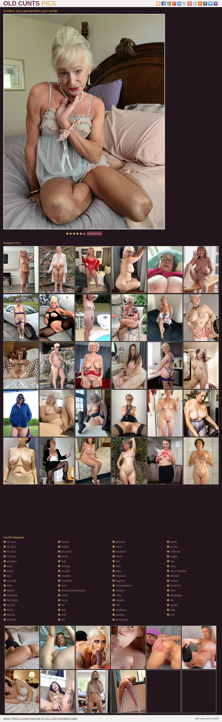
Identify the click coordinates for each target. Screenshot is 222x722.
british (63, 546)
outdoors (119, 609)
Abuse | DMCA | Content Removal (21, 718)
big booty (10, 600)
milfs (116, 595)
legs (116, 571)
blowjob (9, 619)
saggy (172, 556)
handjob (119, 551)
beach (8, 590)
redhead (173, 551)
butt (62, 561)
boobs (63, 541)
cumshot (65, 580)
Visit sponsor (94, 233)
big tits (9, 605)
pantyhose (120, 619)
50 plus (9, 546)
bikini (8, 609)
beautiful (10, 595)
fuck (62, 614)
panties (118, 614)
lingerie (118, 580)
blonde (9, 614)
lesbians (119, 575)
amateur (10, 561)
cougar (64, 571)
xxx (170, 614)
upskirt (172, 605)
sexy (171, 566)
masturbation (122, 585)
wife (171, 609)
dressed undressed (71, 590)
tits (170, 600)
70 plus (9, 556)
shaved (173, 575)
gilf (61, 619)
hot (116, 561)
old (115, 605)
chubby (64, 566)
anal (7, 566)
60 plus (9, 551)
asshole (9, 580)
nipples (118, 600)
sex (170, 561)
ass (7, 575)
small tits (174, 585)
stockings (174, 595)
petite (172, 541)
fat (61, 605)
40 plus (9, 541)
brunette (64, 551)
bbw (7, 585)
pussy (172, 546)
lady (116, 566)
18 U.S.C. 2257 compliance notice (59, 718)
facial (63, 600)
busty (63, 556)
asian (8, 571)
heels (117, 556)
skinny (172, 580)
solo (171, 590)
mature (118, 590)
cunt (62, 585)
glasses (118, 541)
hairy (117, 546)
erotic (63, 595)
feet (62, 609)
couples (64, 575)
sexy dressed (177, 571)
